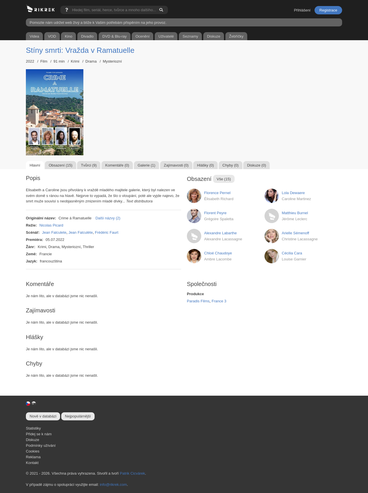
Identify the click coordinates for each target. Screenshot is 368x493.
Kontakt (32, 463)
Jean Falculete (54, 232)
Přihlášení (302, 10)
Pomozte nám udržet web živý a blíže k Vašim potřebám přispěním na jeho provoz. (98, 22)
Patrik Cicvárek (132, 473)
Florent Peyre (215, 213)
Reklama (33, 457)
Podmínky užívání (40, 445)
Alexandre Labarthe (220, 233)
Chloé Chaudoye (218, 253)
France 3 (219, 301)
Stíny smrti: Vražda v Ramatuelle (80, 50)
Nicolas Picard (51, 225)
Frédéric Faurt (106, 232)
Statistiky (33, 428)
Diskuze (32, 440)
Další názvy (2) (107, 218)
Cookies (32, 451)
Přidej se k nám (39, 434)
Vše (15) (224, 179)
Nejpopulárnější (78, 416)
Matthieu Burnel (295, 213)
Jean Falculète (80, 232)
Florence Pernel (217, 193)
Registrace (328, 10)
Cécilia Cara (292, 253)
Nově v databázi (43, 416)
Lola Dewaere (293, 193)
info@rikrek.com (113, 484)
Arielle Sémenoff (295, 233)
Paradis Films (198, 301)
